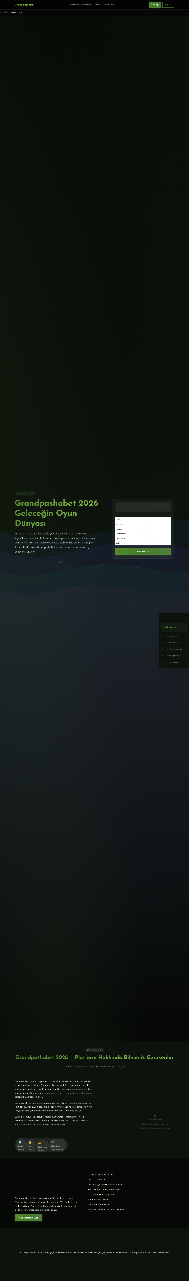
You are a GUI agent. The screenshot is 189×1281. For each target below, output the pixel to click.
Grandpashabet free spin (170, 642)
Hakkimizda (74, 4)
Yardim (114, 4)
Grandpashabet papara (169, 662)
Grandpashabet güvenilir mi (171, 655)
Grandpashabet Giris (28, 1217)
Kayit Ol (168, 4)
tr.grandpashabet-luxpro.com (79, 1092)
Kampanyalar (86, 4)
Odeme (106, 4)
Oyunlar (97, 4)
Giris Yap (154, 4)
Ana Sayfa (4, 12)
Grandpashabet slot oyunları (171, 649)
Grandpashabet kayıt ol (169, 636)
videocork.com (55, 1092)
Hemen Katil (143, 551)
